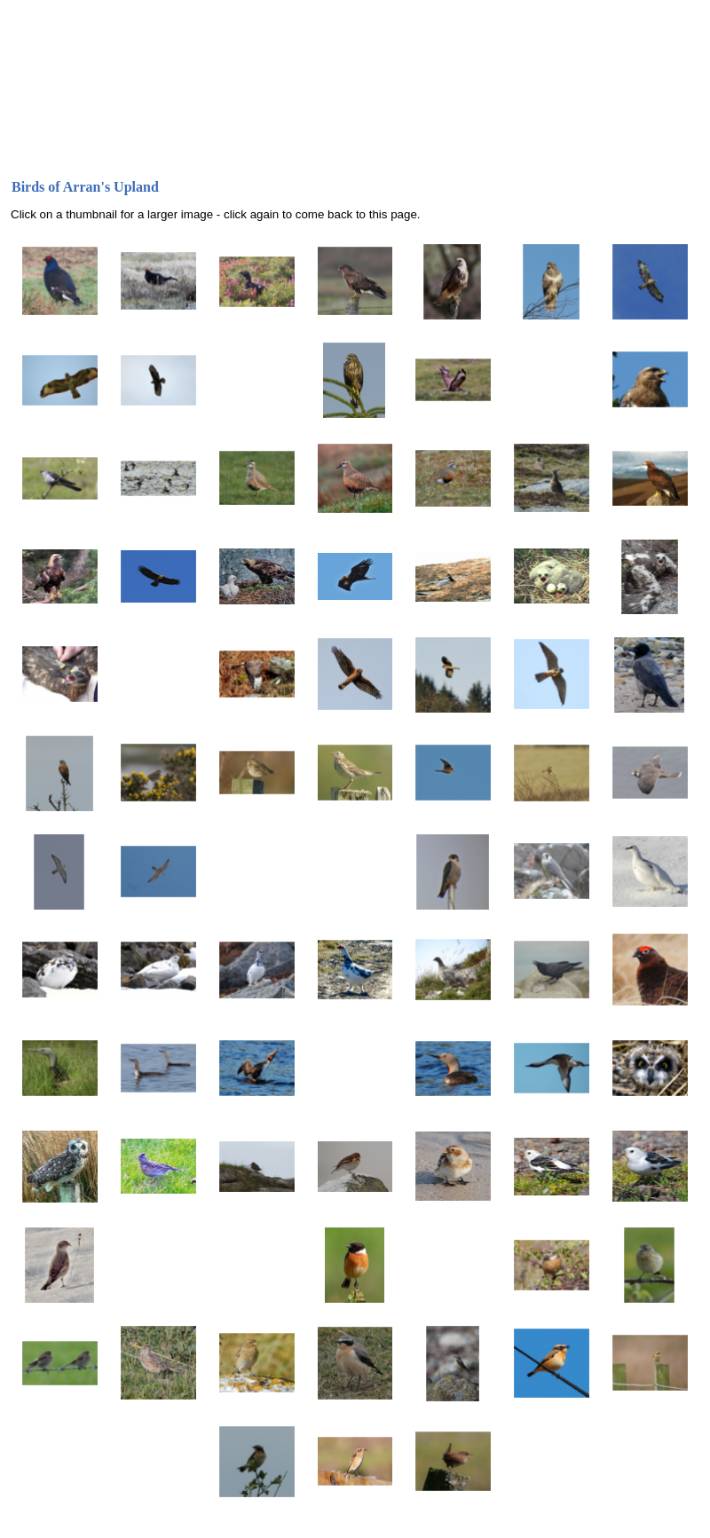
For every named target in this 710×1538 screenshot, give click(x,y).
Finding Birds (386, 158)
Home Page (48, 158)
